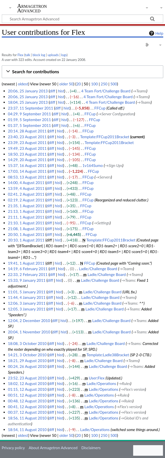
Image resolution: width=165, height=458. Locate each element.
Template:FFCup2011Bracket (104, 136)
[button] (82, 72)
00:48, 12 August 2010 (27, 401)
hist (61, 91)
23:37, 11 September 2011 (30, 108)
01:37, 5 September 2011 (29, 125)
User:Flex (97, 378)
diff (52, 91)
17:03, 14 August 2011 (27, 171)
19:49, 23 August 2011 (27, 148)
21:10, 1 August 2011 (26, 223)
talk (27, 55)
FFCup (99, 108)
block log (39, 55)
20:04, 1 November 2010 (29, 332)
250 (104, 84)
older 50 (66, 84)
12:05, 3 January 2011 (26, 309)
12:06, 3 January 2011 (26, 303)
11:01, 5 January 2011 (26, 292)
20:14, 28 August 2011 (27, 131)
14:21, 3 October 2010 (27, 355)
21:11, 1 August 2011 (26, 217)
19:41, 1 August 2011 (26, 263)
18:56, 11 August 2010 (27, 418)
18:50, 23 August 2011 (27, 154)
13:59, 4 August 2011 (26, 188)
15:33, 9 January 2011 (26, 280)
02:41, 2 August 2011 (26, 194)
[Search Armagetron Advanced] (82, 19)
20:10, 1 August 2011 (26, 240)
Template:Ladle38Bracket (108, 355)
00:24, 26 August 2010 (27, 366)
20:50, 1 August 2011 (26, 234)
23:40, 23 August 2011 (27, 136)
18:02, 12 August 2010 (27, 383)
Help (155, 33)
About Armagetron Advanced (53, 447)
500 (113, 84)
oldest (23, 84)
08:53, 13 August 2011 (27, 177)
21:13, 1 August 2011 (26, 211)
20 (78, 84)
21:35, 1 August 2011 (26, 205)
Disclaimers (91, 447)
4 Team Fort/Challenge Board (106, 91)
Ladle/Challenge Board (98, 268)
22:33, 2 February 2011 (28, 274)
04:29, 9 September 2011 (29, 114)
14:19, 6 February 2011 (28, 268)
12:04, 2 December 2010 (29, 320)
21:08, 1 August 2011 (26, 228)
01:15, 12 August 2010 (27, 389)
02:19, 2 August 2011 (26, 200)
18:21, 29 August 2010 (27, 360)
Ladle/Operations (101, 383)
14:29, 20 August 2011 (27, 159)
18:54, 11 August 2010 (27, 429)
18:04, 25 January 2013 (28, 102)
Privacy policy (13, 447)
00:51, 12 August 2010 (27, 395)
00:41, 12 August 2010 (27, 406)
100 (94, 84)
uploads (53, 55)
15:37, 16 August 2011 (27, 165)
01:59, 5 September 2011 (29, 119)
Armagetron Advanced (32, 8)
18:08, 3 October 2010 (27, 343)
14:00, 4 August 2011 (26, 182)
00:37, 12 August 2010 (27, 412)
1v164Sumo (92, 165)
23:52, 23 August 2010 (27, 378)
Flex (20, 55)
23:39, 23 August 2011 (27, 142)
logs (64, 55)
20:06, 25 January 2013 (28, 91)
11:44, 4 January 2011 (26, 297)
